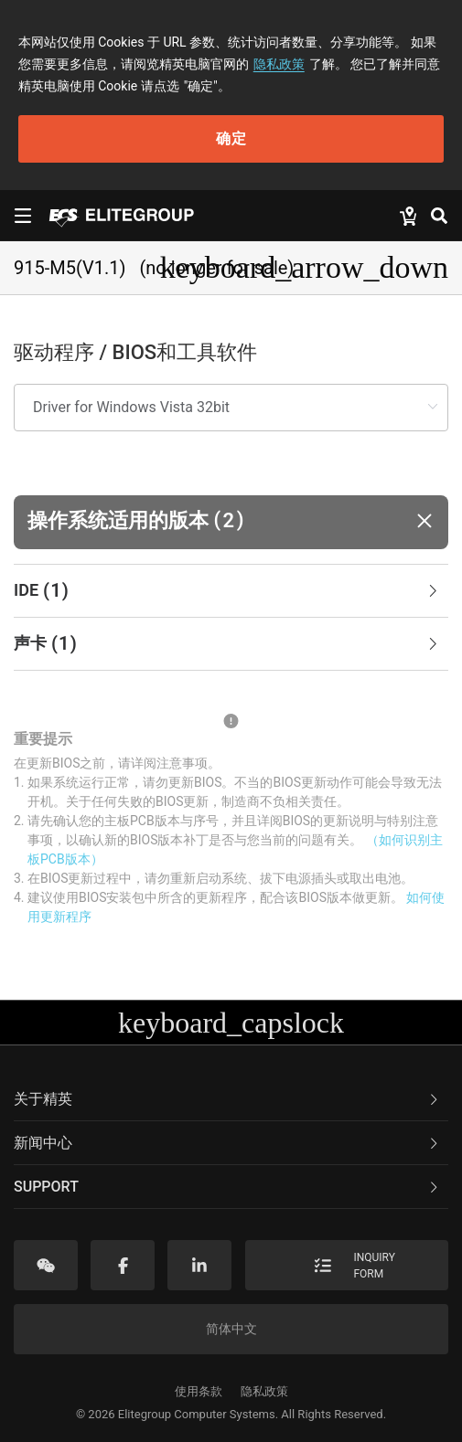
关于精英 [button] (227, 1099)
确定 (231, 138)
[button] (231, 522)
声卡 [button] (227, 644)
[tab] (231, 591)
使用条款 (198, 1391)
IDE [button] (227, 591)
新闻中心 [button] (227, 1142)
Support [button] (227, 1186)
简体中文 (231, 1328)
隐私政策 (279, 64)
